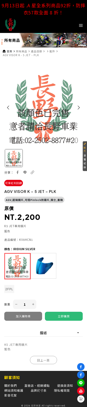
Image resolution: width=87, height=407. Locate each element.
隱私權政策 (62, 390)
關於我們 (10, 385)
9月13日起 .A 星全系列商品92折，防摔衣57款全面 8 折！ (44, 9)
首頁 (9, 51)
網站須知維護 (13, 390)
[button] (8, 107)
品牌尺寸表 (39, 390)
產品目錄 (36, 51)
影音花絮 (10, 395)
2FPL (9, 289)
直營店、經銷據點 (37, 385)
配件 (52, 51)
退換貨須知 (65, 385)
